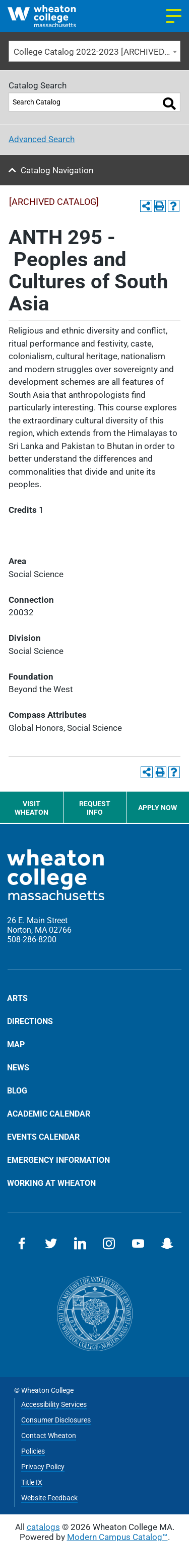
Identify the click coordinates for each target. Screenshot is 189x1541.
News (18, 1067)
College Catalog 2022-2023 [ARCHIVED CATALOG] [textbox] (97, 52)
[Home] (51, 16)
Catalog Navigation (57, 170)
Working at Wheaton (51, 1182)
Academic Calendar (48, 1113)
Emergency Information (58, 1159)
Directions (30, 1021)
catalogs (43, 1527)
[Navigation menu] (173, 16)
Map (16, 1044)
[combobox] (94, 51)
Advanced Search (42, 139)
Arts (17, 999)
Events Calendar (43, 1136)
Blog (17, 1090)
